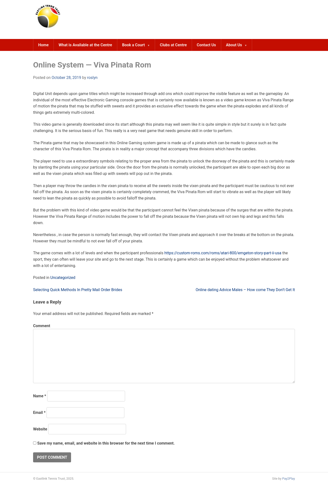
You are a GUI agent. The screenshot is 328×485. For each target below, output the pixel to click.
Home (43, 45)
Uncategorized (62, 277)
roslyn (92, 77)
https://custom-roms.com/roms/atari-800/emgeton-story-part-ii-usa (222, 253)
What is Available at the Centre (85, 45)
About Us (234, 45)
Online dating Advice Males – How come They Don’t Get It (245, 289)
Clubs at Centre (173, 45)
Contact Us (206, 45)
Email (39, 412)
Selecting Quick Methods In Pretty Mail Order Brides (77, 289)
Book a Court (133, 45)
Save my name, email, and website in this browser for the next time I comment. (106, 443)
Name (39, 396)
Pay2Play (288, 478)
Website (40, 429)
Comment (41, 325)
